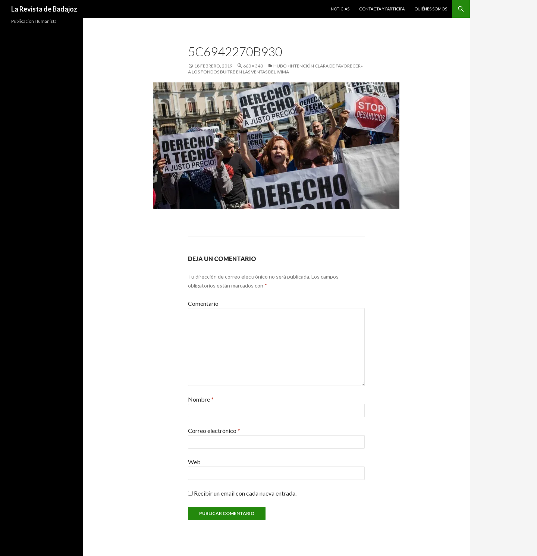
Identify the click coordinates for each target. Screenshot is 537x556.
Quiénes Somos (430, 8)
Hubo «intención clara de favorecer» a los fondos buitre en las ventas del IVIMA (275, 69)
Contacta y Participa (382, 8)
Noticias (340, 8)
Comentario (203, 303)
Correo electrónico (214, 430)
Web (194, 461)
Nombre (201, 399)
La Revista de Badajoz (44, 9)
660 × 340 (253, 66)
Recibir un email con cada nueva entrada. (245, 493)
